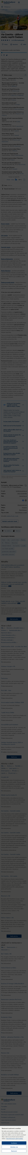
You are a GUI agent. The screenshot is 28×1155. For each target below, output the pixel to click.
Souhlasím (14, 1143)
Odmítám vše (14, 1147)
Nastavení (14, 1151)
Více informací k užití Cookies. (14, 1138)
